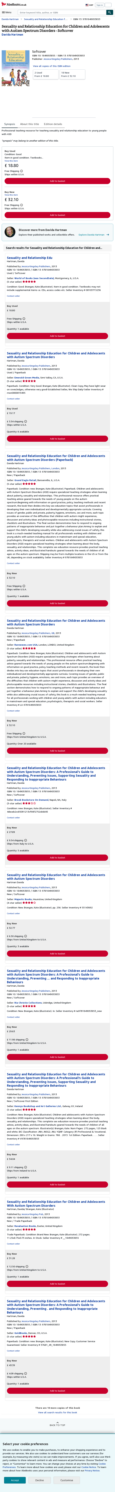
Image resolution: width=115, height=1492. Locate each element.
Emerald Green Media (26, 378)
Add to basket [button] (57, 180)
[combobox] (62, 12)
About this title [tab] (28, 123)
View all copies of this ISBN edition (51, 66)
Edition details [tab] (50, 123)
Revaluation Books (25, 1227)
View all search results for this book (57, 1414)
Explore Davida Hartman (92, 235)
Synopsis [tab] (9, 123)
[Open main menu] (7, 12)
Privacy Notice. (55, 1470)
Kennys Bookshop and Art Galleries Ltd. (37, 1107)
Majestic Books (23, 900)
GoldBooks (20, 1334)
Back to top (57, 1426)
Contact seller (13, 296)
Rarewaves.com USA (26, 645)
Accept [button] (15, 1480)
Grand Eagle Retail (24, 480)
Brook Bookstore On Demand (31, 800)
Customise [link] (66, 1480)
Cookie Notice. (57, 1467)
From (46, 74)
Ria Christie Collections (27, 1004)
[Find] (109, 12)
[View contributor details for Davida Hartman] (12, 34)
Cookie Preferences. (83, 1463)
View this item (11, 160)
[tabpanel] (56, 135)
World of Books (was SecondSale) (33, 278)
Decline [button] (39, 1480)
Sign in (100, 5)
